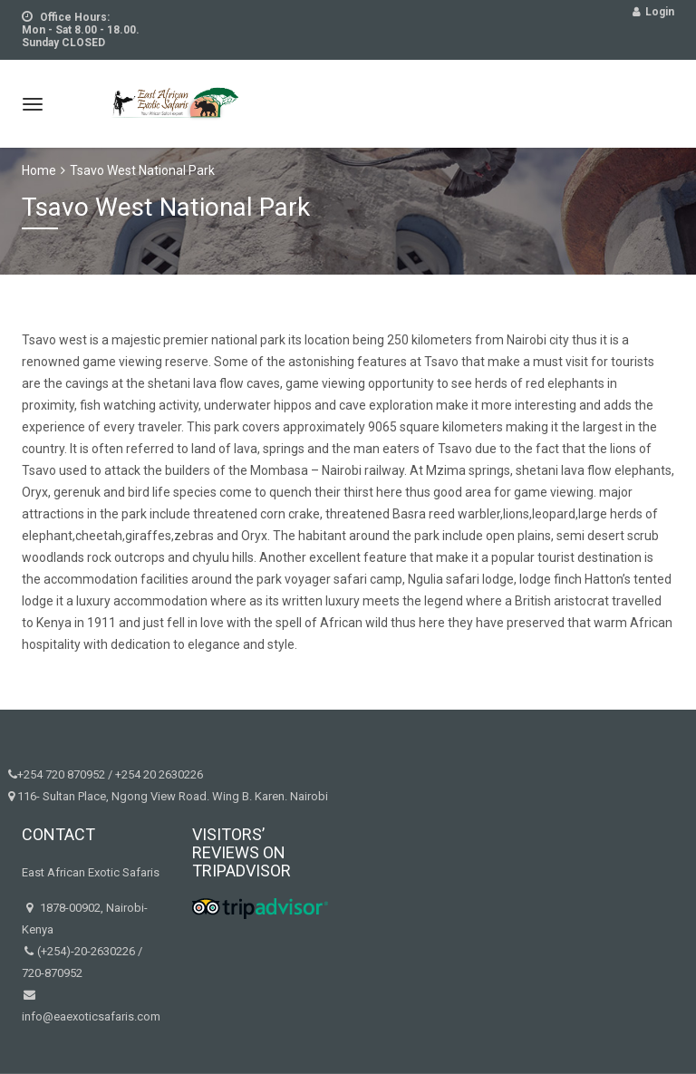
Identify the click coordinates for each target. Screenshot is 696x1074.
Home (39, 170)
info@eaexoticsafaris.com (91, 1016)
